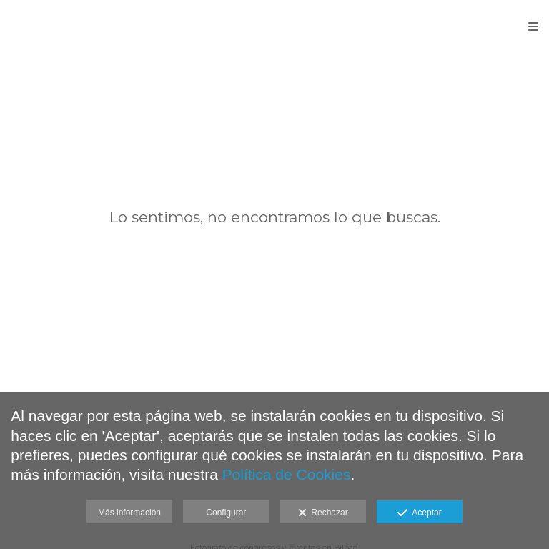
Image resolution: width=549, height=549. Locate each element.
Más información (129, 513)
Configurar (226, 513)
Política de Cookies (286, 474)
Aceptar (419, 513)
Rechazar (323, 513)
